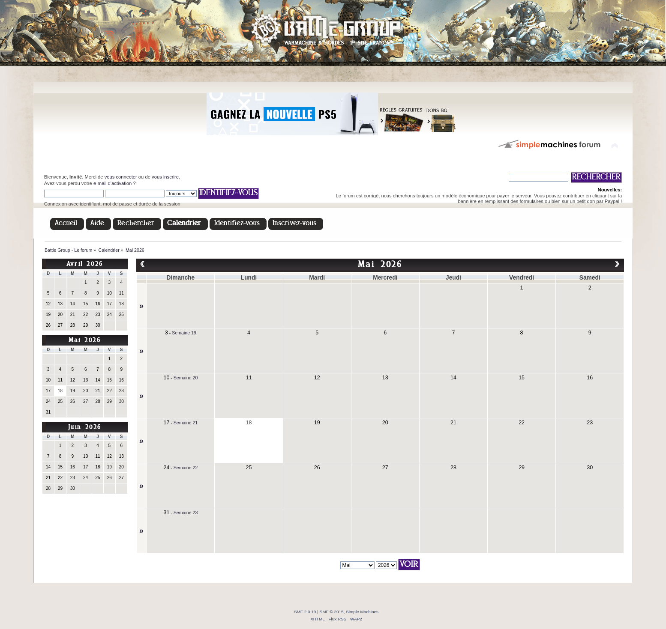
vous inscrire (165, 176)
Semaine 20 (186, 377)
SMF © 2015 (332, 611)
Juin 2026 (85, 427)
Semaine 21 (186, 422)
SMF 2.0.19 (305, 611)
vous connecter (121, 176)
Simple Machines (362, 611)
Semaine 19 (184, 332)
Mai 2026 (85, 340)
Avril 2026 (84, 264)
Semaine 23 (186, 512)
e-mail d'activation (112, 183)
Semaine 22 (186, 467)
